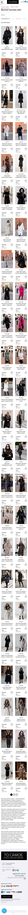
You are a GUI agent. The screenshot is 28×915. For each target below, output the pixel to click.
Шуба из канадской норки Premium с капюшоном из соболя (7, 784)
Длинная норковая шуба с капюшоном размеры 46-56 (7, 496)
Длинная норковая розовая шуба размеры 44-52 (21, 336)
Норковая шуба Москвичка (21, 112)
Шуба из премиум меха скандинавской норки (21, 400)
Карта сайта (4, 902)
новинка (17, 35)
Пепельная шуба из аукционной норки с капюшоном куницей (7, 624)
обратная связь (7, 896)
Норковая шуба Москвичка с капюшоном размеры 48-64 (7, 688)
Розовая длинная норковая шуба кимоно (21, 304)
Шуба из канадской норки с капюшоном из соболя (7, 656)
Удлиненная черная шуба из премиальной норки (7, 80)
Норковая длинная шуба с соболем (7, 304)
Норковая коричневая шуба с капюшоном (7, 176)
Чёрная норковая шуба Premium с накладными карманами (21, 688)
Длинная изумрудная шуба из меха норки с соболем (7, 464)
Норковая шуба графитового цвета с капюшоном (21, 176)
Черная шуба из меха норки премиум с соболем (7, 432)
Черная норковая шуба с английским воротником (7, 336)
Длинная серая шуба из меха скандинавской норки (21, 432)
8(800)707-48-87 (19, 874)
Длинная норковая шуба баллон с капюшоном (21, 464)
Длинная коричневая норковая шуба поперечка (21, 560)
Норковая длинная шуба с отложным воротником (7, 208)
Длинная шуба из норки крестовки (7, 144)
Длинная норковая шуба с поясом (7, 112)
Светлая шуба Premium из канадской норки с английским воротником (7, 240)
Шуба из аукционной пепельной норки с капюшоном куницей (6, 720)
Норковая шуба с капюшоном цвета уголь (21, 752)
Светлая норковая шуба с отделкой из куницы (21, 624)
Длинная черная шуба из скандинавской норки (21, 528)
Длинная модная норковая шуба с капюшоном (21, 496)
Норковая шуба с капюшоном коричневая (7, 752)
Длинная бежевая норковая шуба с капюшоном (7, 272)
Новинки (24, 18)
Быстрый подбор (5, 22)
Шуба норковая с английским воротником (7, 368)
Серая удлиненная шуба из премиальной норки (21, 80)
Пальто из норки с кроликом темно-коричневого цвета (21, 592)
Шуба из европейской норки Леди (7, 48)
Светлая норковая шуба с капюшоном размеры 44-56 (7, 560)
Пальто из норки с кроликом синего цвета (7, 592)
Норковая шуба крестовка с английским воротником (21, 368)
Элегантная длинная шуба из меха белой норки (7, 400)
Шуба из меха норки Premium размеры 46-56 (21, 720)
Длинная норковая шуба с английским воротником (21, 144)
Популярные (18, 18)
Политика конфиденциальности (8, 867)
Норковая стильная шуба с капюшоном (21, 48)
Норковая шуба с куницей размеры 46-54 (21, 784)
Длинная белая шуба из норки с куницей (21, 240)
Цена (13, 18)
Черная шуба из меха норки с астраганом (21, 208)
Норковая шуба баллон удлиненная (21, 272)
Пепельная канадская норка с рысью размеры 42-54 (21, 656)
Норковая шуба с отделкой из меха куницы (7, 528)
